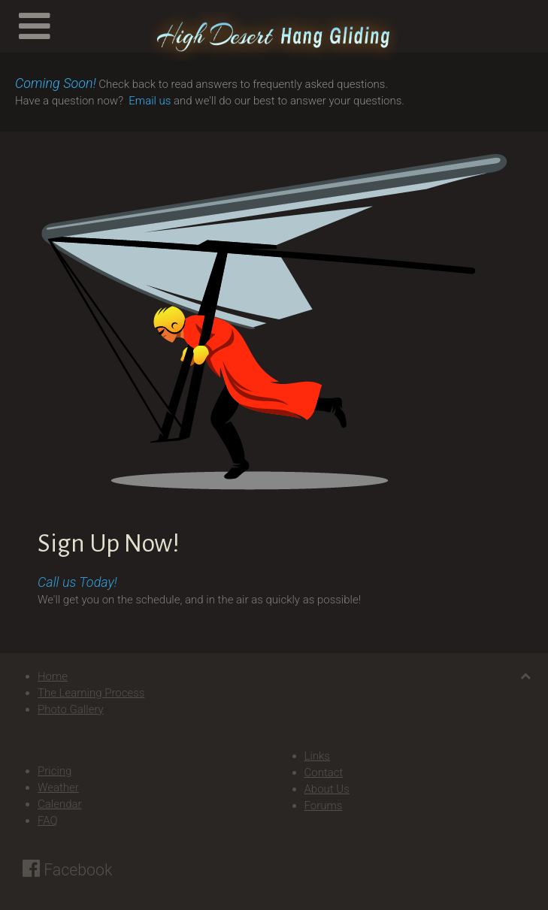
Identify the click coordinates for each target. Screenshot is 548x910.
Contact (324, 772)
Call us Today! (77, 582)
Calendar (60, 804)
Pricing (54, 771)
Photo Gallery (71, 709)
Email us (150, 100)
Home (53, 676)
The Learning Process (91, 693)
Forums (323, 805)
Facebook (67, 869)
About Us (327, 789)
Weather (58, 787)
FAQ (48, 820)
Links (317, 756)
